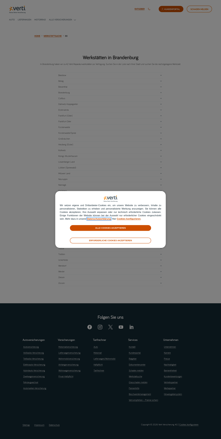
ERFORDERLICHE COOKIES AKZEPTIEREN (110, 240)
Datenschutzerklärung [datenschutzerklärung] (99, 219)
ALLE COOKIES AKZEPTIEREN (110, 228)
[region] (110, 219)
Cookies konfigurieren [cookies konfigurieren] (129, 219)
